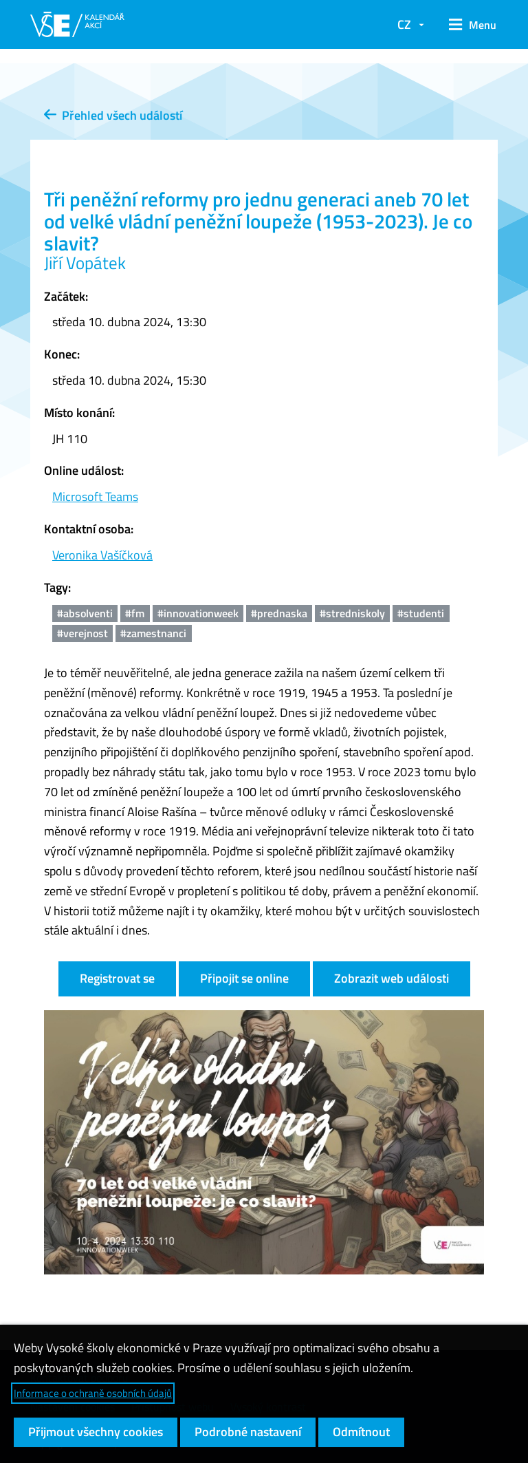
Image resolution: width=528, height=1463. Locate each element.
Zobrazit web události (391, 978)
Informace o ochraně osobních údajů (93, 1393)
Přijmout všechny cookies (95, 1431)
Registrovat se (117, 978)
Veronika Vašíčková (102, 555)
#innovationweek (198, 613)
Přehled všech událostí (113, 115)
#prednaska (279, 613)
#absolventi (85, 613)
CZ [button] (404, 24)
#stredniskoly (352, 613)
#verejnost (82, 633)
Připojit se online (244, 978)
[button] (468, 25)
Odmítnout (361, 1431)
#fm (134, 613)
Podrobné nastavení (248, 1431)
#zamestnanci (153, 633)
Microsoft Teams (95, 496)
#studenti (420, 613)
